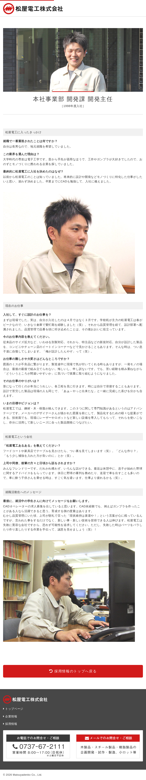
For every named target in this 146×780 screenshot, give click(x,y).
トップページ (14, 708)
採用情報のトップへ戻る (75, 671)
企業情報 (11, 716)
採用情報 (11, 723)
